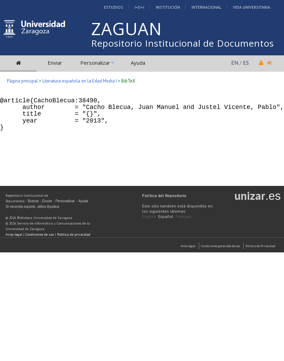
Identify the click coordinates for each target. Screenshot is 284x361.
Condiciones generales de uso (220, 246)
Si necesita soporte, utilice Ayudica (32, 207)
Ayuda (138, 62)
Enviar (55, 62)
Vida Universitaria (251, 7)
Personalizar (95, 62)
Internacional (206, 7)
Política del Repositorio (164, 195)
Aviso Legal (188, 246)
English (149, 216)
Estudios (113, 7)
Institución (168, 7)
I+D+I (139, 7)
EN (234, 62)
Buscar (33, 201)
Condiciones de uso (39, 234)
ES (246, 62)
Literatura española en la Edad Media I (79, 81)
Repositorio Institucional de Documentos (182, 43)
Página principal (22, 81)
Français (184, 216)
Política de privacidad (73, 234)
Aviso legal (14, 234)
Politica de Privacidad (260, 246)
